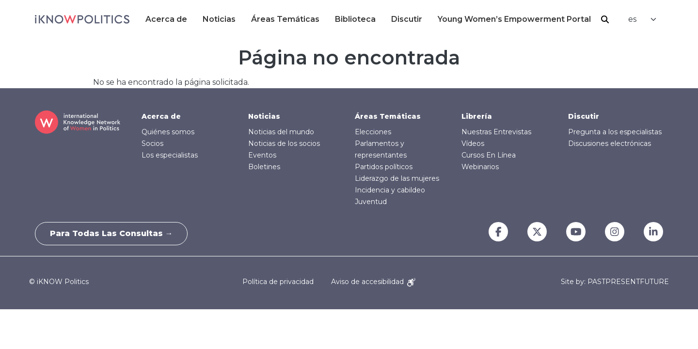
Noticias (219, 19)
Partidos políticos (383, 166)
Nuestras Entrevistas (496, 131)
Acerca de (166, 19)
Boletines (264, 166)
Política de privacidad (278, 281)
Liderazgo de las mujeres (397, 178)
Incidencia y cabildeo (390, 190)
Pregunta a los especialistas (615, 131)
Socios (152, 143)
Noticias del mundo (281, 131)
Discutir (406, 19)
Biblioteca (355, 19)
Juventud (371, 201)
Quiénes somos (168, 131)
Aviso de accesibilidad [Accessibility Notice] (373, 281)
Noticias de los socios (284, 143)
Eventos (262, 155)
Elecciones (373, 131)
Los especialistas (170, 155)
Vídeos (472, 143)
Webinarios (480, 166)
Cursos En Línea (488, 155)
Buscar (605, 19)
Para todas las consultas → (111, 233)
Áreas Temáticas (285, 19)
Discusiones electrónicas (609, 143)
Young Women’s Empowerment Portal (514, 19)
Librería (476, 116)
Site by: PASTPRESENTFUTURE (615, 282)
